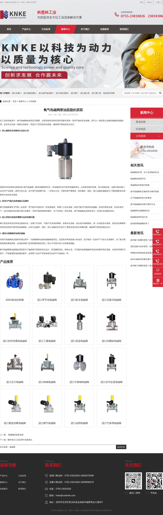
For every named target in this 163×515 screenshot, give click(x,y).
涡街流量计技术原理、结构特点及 (144, 246)
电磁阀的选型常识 (138, 179)
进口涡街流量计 (62, 93)
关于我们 (85, 29)
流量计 (158, 2)
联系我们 (124, 29)
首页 (9, 29)
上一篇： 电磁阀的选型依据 (11, 435)
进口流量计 (16, 93)
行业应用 (46, 29)
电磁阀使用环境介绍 (139, 217)
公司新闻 (32, 101)
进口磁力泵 (85, 93)
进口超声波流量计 (46, 93)
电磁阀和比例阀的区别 (139, 211)
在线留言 (104, 29)
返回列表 (121, 447)
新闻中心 (65, 29)
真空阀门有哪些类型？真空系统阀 (144, 240)
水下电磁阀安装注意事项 (140, 198)
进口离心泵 (96, 93)
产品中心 (26, 29)
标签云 (149, 2)
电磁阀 (12, 447)
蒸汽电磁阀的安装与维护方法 (142, 204)
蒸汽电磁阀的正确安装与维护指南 (144, 191)
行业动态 (141, 129)
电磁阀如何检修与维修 (139, 185)
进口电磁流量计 (30, 93)
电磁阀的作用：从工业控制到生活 (144, 172)
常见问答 (141, 122)
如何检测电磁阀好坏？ (139, 223)
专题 (141, 2)
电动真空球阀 (109, 93)
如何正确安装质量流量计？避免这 (144, 259)
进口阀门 (74, 93)
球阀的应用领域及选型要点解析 (143, 253)
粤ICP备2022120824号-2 (101, 510)
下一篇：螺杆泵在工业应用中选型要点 (16, 440)
